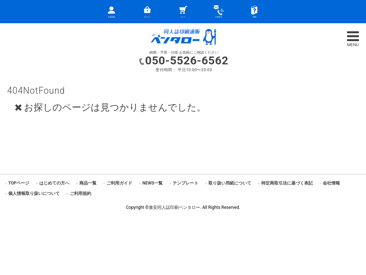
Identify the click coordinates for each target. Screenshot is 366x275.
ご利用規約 (80, 193)
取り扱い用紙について (229, 183)
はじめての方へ (54, 183)
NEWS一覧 (152, 183)
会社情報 (331, 183)
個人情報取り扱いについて (34, 193)
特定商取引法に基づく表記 (287, 183)
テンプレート (185, 183)
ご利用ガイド (119, 183)
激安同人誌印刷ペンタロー (174, 207)
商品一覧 (88, 183)
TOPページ (18, 183)
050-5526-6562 (186, 60)
